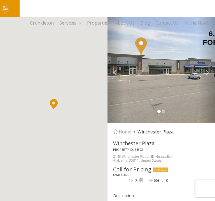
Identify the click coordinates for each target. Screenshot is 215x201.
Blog (145, 23)
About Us (125, 23)
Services (70, 23)
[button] (54, 104)
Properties (98, 23)
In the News (196, 23)
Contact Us (167, 23)
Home (122, 132)
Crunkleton (42, 23)
